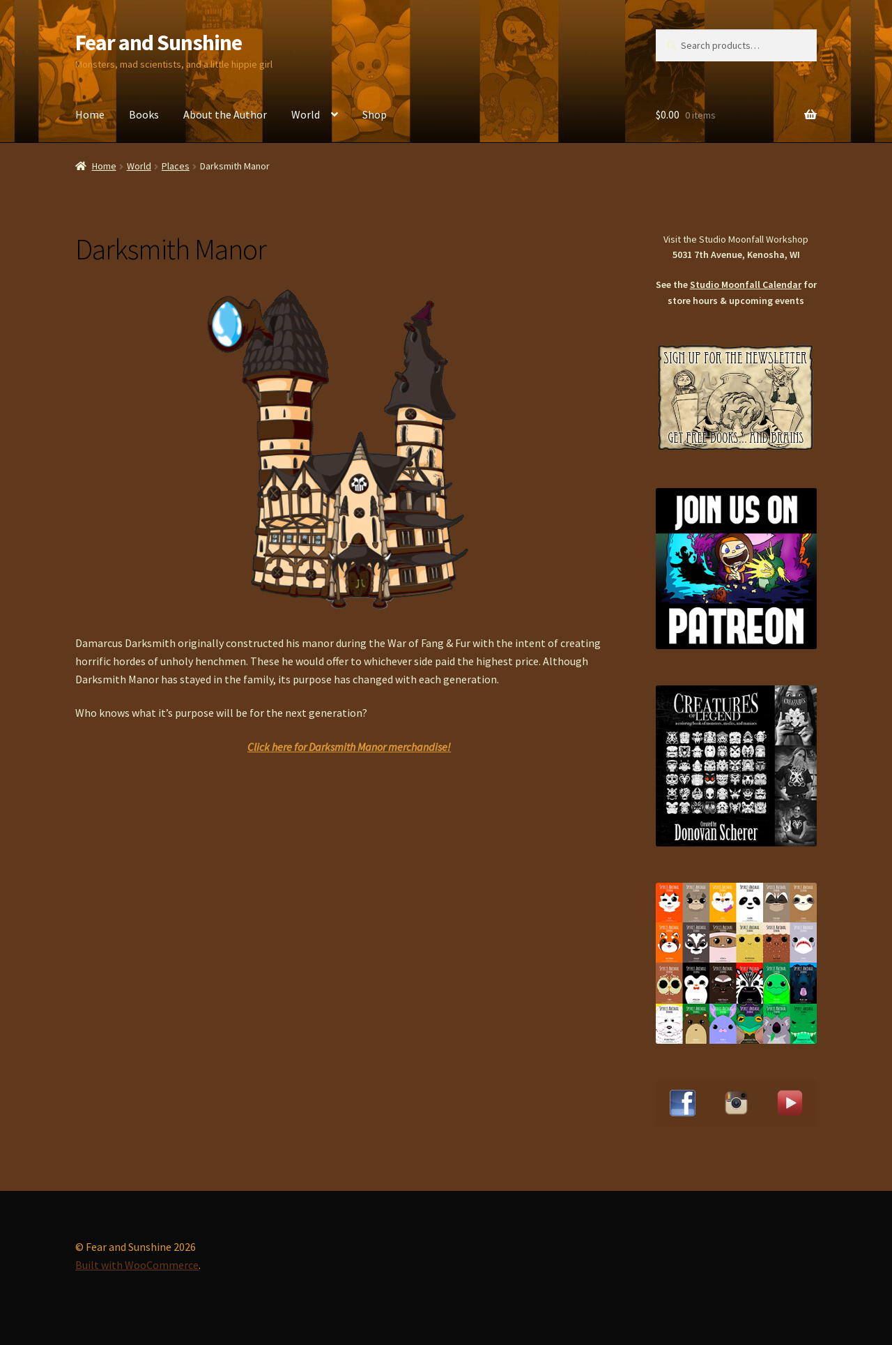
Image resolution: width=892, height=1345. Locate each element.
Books (144, 114)
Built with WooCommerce (137, 1265)
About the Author (225, 114)
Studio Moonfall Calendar (745, 284)
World (305, 114)
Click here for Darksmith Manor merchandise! (349, 747)
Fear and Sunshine (158, 42)
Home (90, 114)
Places (176, 166)
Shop (374, 114)
